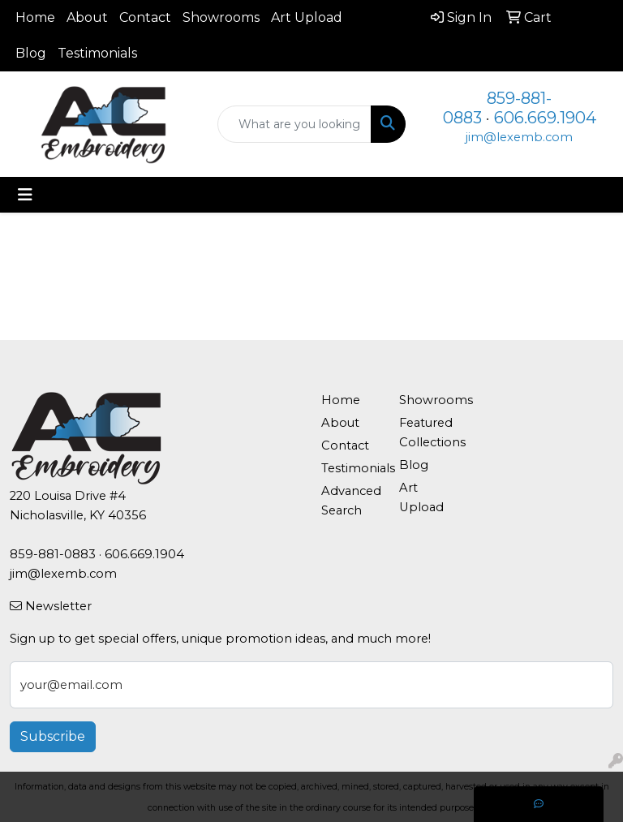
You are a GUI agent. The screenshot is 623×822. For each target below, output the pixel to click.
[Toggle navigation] (25, 194)
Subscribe (52, 736)
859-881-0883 (53, 554)
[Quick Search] (294, 124)
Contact (145, 17)
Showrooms (221, 17)
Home (35, 17)
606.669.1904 (545, 117)
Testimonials (97, 53)
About (87, 17)
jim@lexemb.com (519, 137)
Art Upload (306, 17)
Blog (30, 53)
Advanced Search (350, 501)
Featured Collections (428, 432)
